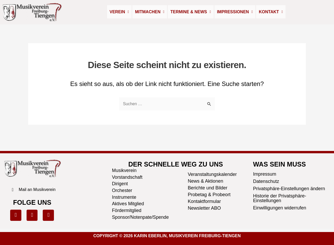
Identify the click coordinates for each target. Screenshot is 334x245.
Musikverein (124, 170)
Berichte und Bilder (207, 187)
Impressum (264, 173)
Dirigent (120, 183)
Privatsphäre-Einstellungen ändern (289, 188)
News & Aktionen (205, 180)
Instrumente (124, 197)
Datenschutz (266, 180)
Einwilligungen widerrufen (279, 207)
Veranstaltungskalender (212, 173)
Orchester (122, 190)
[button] (119, 12)
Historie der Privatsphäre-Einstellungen (279, 198)
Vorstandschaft (127, 176)
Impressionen (235, 12)
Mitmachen (149, 12)
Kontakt (271, 12)
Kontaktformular (204, 200)
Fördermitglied (127, 210)
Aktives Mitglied (128, 203)
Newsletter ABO (204, 207)
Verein (119, 12)
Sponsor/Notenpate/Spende (138, 217)
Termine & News (190, 12)
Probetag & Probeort (209, 193)
